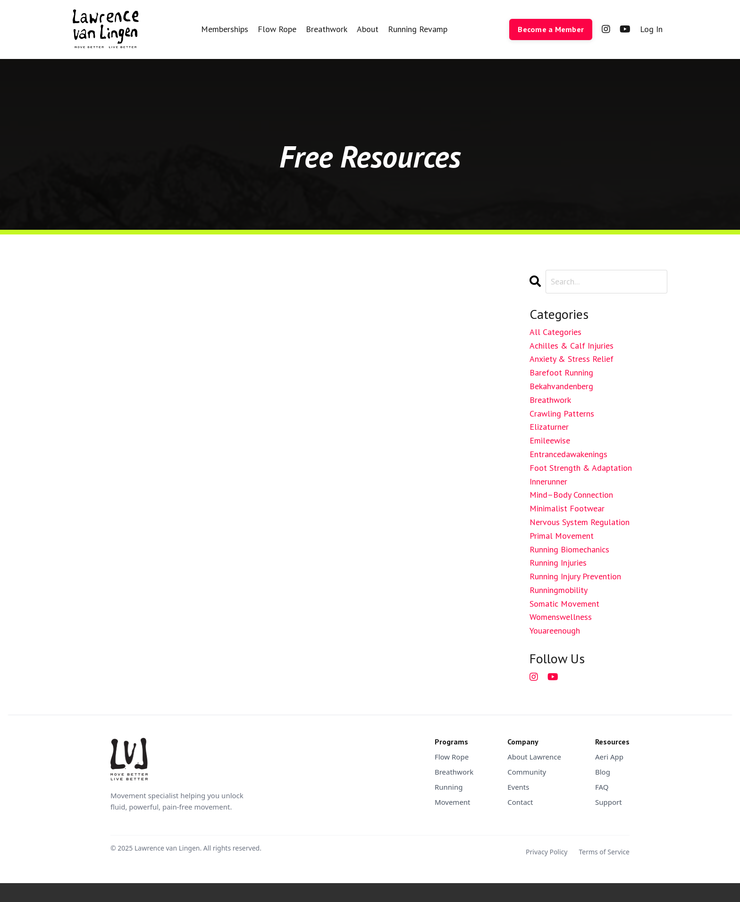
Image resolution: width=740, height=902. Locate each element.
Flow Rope (277, 29)
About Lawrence (534, 756)
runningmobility (559, 590)
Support (608, 802)
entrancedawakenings (568, 454)
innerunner (548, 481)
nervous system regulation (580, 522)
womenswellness (561, 616)
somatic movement (564, 603)
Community (526, 772)
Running (449, 787)
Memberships (224, 29)
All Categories (555, 331)
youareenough (555, 630)
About (367, 29)
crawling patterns (562, 413)
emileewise (550, 440)
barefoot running (561, 372)
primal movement (562, 535)
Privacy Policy (546, 851)
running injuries (558, 562)
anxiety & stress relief (572, 358)
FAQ (602, 787)
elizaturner (549, 426)
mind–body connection (571, 494)
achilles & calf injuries (572, 345)
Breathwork (326, 29)
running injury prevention (575, 576)
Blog (602, 772)
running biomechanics (569, 549)
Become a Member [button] (551, 29)
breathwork (550, 399)
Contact (520, 802)
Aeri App (609, 756)
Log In (651, 29)
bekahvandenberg (561, 386)
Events (518, 787)
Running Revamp (417, 29)
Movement (453, 802)
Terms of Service (604, 851)
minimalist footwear (567, 508)
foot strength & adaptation (581, 467)
